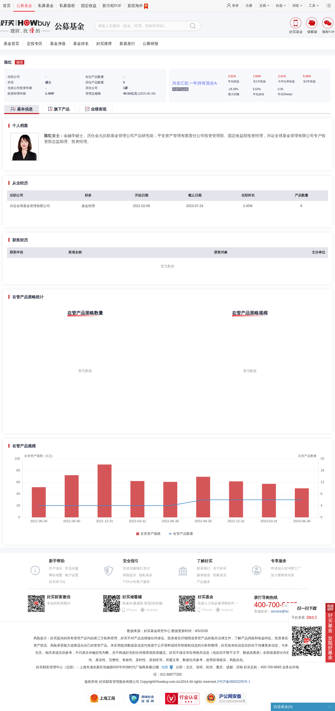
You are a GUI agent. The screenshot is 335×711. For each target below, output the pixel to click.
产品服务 (203, 582)
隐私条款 (145, 575)
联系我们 (203, 568)
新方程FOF (111, 6)
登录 (235, 6)
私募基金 (46, 6)
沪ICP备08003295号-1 (233, 682)
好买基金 (205, 597)
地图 (164, 667)
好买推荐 (104, 44)
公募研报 (150, 44)
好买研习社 (57, 582)
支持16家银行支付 (136, 568)
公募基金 (24, 6)
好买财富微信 (58, 597)
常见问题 (71, 568)
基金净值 (58, 44)
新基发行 (127, 44)
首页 (7, 6)
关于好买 (219, 568)
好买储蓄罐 (132, 597)
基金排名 (81, 44)
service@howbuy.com (287, 611)
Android (151, 610)
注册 (249, 6)
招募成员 (219, 575)
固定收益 (89, 6)
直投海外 (137, 6)
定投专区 (34, 44)
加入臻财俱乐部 (282, 575)
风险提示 (129, 575)
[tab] (23, 109)
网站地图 (55, 575)
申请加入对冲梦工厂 (286, 568)
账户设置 (71, 575)
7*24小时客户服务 (136, 582)
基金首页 (11, 44)
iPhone (131, 610)
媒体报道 (203, 575)
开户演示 (55, 568)
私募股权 (67, 6)
